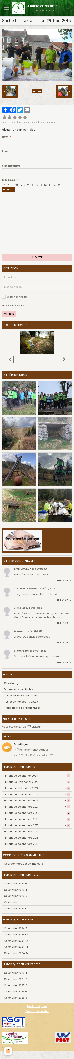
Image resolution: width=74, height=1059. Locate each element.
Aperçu (8, 189)
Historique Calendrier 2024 (37, 788)
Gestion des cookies (37, 1011)
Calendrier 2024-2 (16, 934)
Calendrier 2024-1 (15, 928)
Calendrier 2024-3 (16, 941)
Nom (5, 137)
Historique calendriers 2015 (21, 844)
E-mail (6, 151)
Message (8, 180)
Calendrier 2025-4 (16, 991)
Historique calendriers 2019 (37, 819)
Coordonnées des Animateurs (23, 864)
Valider (9, 314)
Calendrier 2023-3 (16, 896)
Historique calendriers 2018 (37, 825)
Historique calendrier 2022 (37, 800)
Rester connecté (15, 297)
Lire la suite (64, 580)
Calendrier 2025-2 (16, 985)
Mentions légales (37, 1006)
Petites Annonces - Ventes (21, 702)
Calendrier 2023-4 (16, 883)
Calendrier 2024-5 (16, 953)
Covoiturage (12, 683)
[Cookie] (8, 1051)
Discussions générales (18, 689)
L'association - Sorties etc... (21, 695)
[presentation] (32, 243)
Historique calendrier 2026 (37, 776)
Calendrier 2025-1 (15, 973)
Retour (37, 91)
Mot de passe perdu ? (13, 305)
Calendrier (11, 902)
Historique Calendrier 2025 (37, 782)
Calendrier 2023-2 (16, 908)
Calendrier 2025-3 (16, 979)
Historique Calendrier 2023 (37, 794)
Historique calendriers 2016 (21, 838)
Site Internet (11, 165)
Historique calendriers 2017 (21, 831)
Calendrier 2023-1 (15, 890)
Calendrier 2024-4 (16, 947)
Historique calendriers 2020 (37, 813)
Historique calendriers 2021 (37, 807)
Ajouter (37, 257)
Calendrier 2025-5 (16, 998)
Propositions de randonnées (22, 708)
